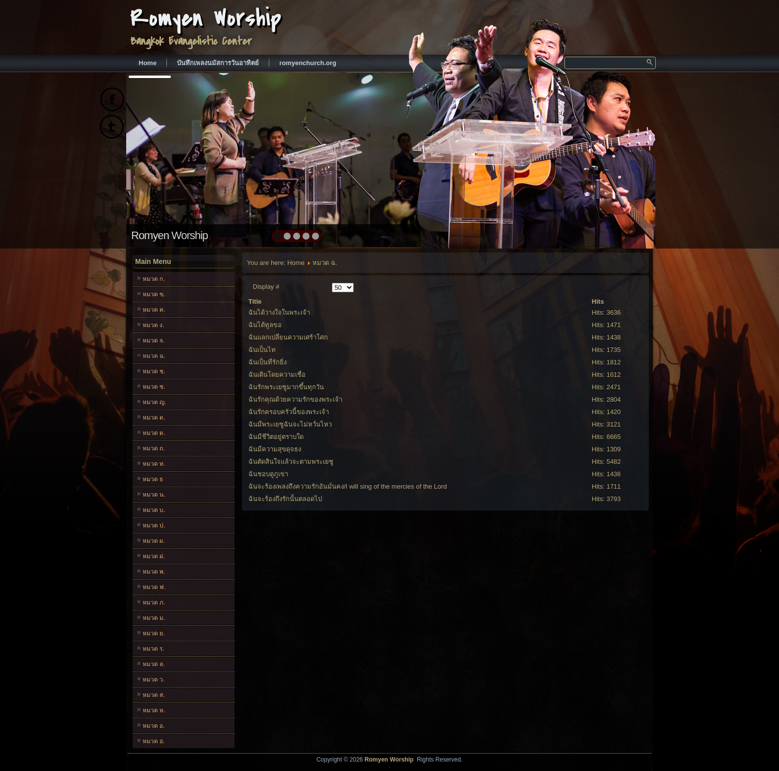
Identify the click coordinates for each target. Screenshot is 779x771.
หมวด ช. (154, 371)
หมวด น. (154, 494)
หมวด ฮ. (154, 741)
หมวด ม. (154, 617)
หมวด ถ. (154, 448)
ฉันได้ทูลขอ (265, 325)
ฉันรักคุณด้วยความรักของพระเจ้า (295, 399)
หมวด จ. (154, 340)
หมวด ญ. (154, 402)
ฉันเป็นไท (262, 349)
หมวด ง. (153, 325)
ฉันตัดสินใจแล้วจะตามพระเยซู (290, 461)
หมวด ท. (154, 463)
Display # (266, 286)
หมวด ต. (154, 432)
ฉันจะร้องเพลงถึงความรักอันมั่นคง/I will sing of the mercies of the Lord (347, 486)
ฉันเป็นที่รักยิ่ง (267, 362)
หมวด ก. (154, 278)
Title (255, 301)
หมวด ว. (154, 679)
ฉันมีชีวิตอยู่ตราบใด (276, 436)
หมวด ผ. (154, 540)
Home (147, 63)
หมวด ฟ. (154, 587)
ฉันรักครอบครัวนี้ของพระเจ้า (288, 412)
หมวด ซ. (154, 386)
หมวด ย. (154, 633)
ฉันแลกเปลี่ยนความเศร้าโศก (288, 337)
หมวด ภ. (154, 602)
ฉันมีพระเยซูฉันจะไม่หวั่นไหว (290, 424)
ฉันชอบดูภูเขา (268, 474)
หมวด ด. (154, 417)
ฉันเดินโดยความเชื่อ (277, 374)
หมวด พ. (154, 571)
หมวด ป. (154, 525)
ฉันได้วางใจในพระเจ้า (279, 312)
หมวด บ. (154, 510)
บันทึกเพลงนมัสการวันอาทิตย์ (218, 63)
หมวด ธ (153, 479)
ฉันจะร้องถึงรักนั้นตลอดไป (285, 499)
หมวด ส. (154, 694)
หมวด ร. (153, 648)
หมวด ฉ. (154, 355)
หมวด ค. (154, 309)
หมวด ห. (154, 710)
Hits (598, 301)
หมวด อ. (154, 725)
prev (155, 159)
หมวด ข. (154, 294)
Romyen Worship (206, 18)
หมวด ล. (154, 664)
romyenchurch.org (307, 63)
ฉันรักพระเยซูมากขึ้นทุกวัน (286, 387)
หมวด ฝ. (154, 556)
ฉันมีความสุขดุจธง (274, 449)
